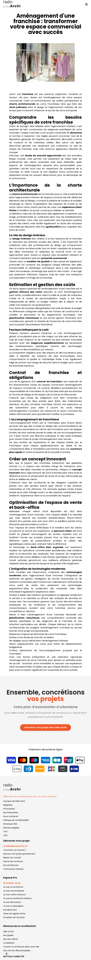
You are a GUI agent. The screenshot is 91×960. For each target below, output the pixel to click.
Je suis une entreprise (13, 890)
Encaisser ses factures (14, 917)
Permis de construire (13, 861)
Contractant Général (13, 869)
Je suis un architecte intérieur (17, 898)
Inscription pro (10, 909)
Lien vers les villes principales (16, 950)
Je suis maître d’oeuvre (14, 894)
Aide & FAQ (8, 931)
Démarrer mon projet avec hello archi (45, 727)
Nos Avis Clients (10, 939)
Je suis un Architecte (13, 887)
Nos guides (8, 935)
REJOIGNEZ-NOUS (12, 883)
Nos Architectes (10, 865)
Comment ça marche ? (14, 850)
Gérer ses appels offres (14, 913)
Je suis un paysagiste (13, 906)
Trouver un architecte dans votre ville (21, 946)
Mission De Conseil (12, 857)
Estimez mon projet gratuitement (19, 853)
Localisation (8, 943)
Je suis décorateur (12, 902)
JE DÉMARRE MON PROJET (15, 846)
